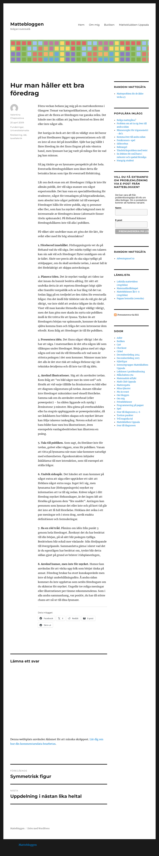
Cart (119, 344)
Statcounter (7, 853)
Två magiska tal (125, 418)
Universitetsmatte (19, 130)
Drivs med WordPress (38, 828)
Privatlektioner (124, 402)
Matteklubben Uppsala (134, 24)
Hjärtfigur (122, 361)
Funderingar (17, 127)
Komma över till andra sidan (131, 137)
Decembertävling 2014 (128, 354)
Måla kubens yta (125, 375)
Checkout (121, 348)
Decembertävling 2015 (128, 358)
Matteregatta (123, 385)
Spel (119, 408)
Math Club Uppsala (126, 381)
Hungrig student (125, 160)
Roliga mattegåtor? (126, 120)
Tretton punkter (125, 415)
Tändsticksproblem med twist (132, 150)
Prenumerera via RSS (128, 315)
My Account (123, 391)
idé (24, 135)
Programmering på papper (130, 405)
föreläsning (16, 135)
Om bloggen (123, 395)
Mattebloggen (27, 24)
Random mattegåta (130, 251)
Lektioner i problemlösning (131, 371)
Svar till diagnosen (126, 425)
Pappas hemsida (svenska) (130, 298)
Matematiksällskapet (127, 288)
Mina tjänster (124, 388)
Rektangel (122, 147)
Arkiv (119, 338)
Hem (81, 24)
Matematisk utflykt (126, 378)
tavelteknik (16, 138)
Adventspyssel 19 (125, 258)
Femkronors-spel (126, 140)
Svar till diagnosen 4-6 (128, 412)
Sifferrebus (122, 143)
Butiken (109, 24)
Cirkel (120, 351)
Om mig (94, 24)
